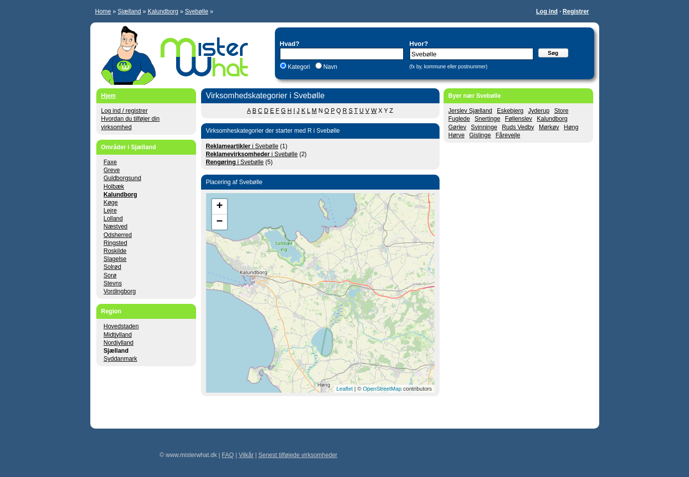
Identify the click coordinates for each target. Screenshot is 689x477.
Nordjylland (119, 342)
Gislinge (480, 135)
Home (103, 11)
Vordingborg (120, 291)
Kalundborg (163, 11)
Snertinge (487, 118)
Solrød (112, 266)
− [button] (219, 222)
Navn (329, 66)
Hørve (457, 135)
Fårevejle (507, 135)
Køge (111, 202)
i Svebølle (242, 146)
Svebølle (197, 11)
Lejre (110, 210)
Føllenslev (518, 118)
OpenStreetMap (382, 389)
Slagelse (115, 258)
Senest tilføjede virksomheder (297, 455)
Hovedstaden (121, 326)
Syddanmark (120, 358)
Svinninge (484, 127)
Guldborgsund (122, 178)
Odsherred (118, 235)
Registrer (576, 11)
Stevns (113, 283)
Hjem (108, 95)
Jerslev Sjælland (470, 110)
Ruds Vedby (518, 127)
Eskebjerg (510, 110)
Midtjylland (118, 334)
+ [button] (219, 206)
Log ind (546, 11)
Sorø (110, 275)
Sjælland (129, 11)
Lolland (113, 218)
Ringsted (115, 242)
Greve (112, 170)
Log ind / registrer (124, 110)
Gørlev (457, 127)
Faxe (110, 162)
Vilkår (245, 455)
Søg (553, 53)
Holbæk (114, 186)
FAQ (228, 455)
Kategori (299, 66)
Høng (571, 127)
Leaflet (344, 389)
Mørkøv (549, 127)
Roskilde (115, 250)
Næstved (116, 226)
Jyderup (539, 110)
